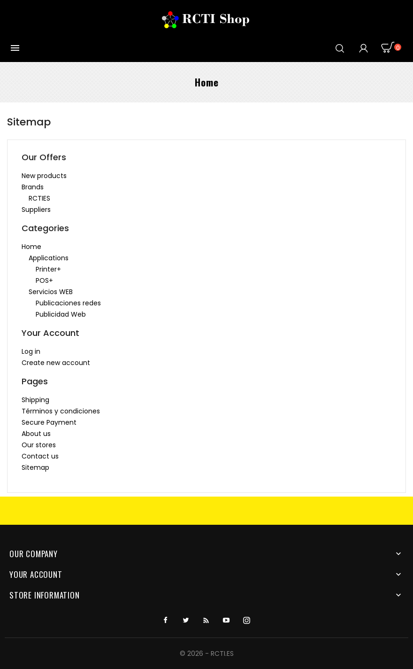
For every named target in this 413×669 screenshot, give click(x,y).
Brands (33, 187)
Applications (49, 258)
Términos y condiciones (61, 411)
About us (36, 433)
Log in (31, 351)
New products (44, 175)
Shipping (35, 400)
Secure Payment (49, 422)
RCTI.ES (222, 653)
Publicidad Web (61, 314)
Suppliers (36, 209)
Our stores (39, 445)
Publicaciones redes (68, 303)
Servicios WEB (51, 291)
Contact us (40, 456)
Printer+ (48, 269)
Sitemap (35, 467)
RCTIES (39, 198)
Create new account (56, 362)
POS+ (44, 280)
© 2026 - (195, 653)
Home (31, 246)
